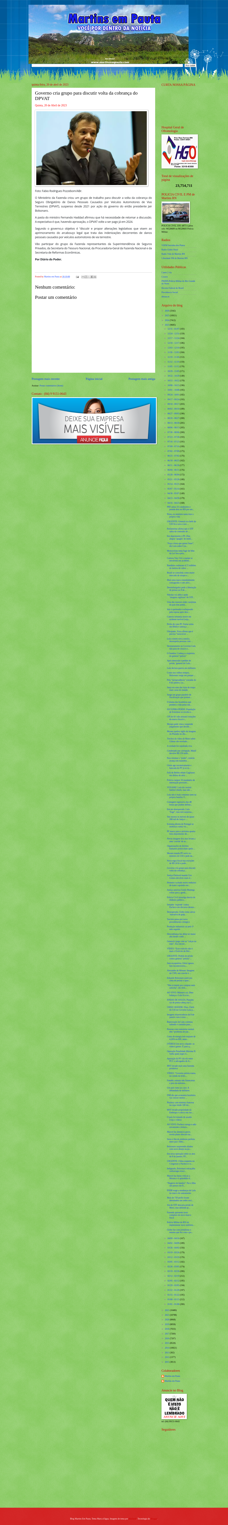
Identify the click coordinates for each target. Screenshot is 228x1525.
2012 (167, 1357)
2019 (167, 1324)
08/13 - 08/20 (174, 423)
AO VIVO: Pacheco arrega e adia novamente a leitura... (181, 1125)
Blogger (154, 1519)
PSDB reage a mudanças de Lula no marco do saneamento (181, 1191)
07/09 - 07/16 (174, 446)
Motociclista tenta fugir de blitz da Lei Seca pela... (180, 552)
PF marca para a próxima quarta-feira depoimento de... (181, 832)
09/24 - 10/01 (174, 395)
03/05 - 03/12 (174, 1262)
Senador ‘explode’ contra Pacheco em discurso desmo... (181, 906)
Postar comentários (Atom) (51, 385)
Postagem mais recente (46, 378)
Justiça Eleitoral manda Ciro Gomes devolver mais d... (179, 876)
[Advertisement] (181, 1482)
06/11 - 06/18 (174, 465)
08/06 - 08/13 (174, 427)
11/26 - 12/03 (174, 352)
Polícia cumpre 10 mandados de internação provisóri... (181, 781)
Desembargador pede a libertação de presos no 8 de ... (181, 588)
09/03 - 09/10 (174, 409)
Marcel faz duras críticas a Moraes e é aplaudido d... (179, 1177)
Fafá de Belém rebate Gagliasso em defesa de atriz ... (181, 774)
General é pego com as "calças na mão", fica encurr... (181, 942)
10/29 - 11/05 (174, 371)
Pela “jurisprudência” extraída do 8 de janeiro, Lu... (181, 681)
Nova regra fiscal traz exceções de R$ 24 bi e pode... (180, 862)
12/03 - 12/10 (174, 348)
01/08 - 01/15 (174, 1299)
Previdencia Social (170, 292)
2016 (167, 1338)
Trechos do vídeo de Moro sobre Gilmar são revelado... (181, 740)
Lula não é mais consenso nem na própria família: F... (181, 796)
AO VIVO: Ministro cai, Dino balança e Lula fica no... (180, 993)
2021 (167, 1315)
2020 (167, 1319)
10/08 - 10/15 (174, 385)
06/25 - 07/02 (174, 456)
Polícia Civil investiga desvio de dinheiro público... (181, 898)
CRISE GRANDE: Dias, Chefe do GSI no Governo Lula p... (180, 1008)
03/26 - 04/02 (174, 1248)
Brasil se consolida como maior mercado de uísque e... (180, 574)
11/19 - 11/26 (174, 357)
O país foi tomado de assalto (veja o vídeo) (179, 1118)
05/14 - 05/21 (174, 484)
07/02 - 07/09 (174, 451)
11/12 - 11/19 (174, 362)
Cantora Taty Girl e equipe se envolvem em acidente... (180, 559)
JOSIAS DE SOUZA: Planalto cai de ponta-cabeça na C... (180, 1001)
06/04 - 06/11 (174, 470)
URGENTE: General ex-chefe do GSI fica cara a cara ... (181, 522)
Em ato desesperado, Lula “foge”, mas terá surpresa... (180, 810)
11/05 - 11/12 (174, 366)
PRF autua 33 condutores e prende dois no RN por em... (180, 508)
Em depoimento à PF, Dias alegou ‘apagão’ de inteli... (179, 537)
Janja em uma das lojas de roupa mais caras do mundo (181, 688)
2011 (167, 1362)
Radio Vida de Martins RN (173, 254)
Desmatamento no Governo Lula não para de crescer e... (181, 647)
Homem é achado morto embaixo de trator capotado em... (181, 884)
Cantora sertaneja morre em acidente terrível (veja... (179, 618)
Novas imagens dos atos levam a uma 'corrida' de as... (181, 840)
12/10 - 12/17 (174, 343)
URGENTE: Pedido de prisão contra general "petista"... (180, 957)
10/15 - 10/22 (174, 380)
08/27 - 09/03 (174, 413)
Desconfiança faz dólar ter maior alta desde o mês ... (181, 935)
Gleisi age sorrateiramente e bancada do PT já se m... (179, 766)
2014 (167, 1348)
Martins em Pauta (172, 1376)
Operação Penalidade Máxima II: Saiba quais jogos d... (181, 1052)
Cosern (165, 277)
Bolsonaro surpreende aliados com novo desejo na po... (180, 1147)
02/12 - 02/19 (174, 1276)
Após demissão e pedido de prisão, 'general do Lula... (179, 662)
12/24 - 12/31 (174, 333)
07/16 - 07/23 (174, 441)
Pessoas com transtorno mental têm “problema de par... (180, 1030)
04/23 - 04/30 (174, 498)
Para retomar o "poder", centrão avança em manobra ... (181, 759)
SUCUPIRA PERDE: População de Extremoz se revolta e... (181, 710)
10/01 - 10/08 (174, 390)
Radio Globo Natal (170, 249)
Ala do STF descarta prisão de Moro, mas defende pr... (180, 1206)
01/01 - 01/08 (174, 1304)
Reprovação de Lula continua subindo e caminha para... (180, 1023)
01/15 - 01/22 (174, 1295)
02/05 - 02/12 (174, 1281)
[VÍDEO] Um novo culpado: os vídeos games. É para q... (180, 1045)
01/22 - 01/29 (174, 1290)
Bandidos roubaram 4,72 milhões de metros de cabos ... (181, 566)
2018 (167, 1329)
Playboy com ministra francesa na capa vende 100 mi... (180, 1103)
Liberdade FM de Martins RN (175, 258)
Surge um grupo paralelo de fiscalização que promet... (179, 696)
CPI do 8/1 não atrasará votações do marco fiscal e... (181, 718)
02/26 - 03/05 (174, 1266)
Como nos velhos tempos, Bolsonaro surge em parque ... (181, 674)
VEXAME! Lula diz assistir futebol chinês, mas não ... (179, 788)
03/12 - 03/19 (174, 1257)
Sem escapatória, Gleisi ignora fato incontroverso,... (180, 964)
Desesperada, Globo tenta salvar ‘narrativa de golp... (181, 913)
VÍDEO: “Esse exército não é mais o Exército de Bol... (180, 950)
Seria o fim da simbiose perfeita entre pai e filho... (181, 1140)
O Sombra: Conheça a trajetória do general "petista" (181, 654)
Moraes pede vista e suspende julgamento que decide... (180, 725)
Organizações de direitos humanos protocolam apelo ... (181, 847)
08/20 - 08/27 (174, 418)
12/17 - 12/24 (174, 338)
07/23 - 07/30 (174, 437)
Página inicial (94, 378)
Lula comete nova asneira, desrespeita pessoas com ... (180, 640)
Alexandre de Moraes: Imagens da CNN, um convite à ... (180, 971)
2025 (167, 315)
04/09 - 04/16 (174, 1238)
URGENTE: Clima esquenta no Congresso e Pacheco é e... (180, 1162)
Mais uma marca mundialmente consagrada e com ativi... (180, 581)
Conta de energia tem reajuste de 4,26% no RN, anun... (181, 1037)
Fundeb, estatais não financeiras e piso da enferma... (181, 1081)
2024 (167, 320)
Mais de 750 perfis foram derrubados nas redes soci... (180, 1199)
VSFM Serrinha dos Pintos (173, 245)
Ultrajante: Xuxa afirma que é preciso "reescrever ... (180, 632)
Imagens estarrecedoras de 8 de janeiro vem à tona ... (180, 1016)
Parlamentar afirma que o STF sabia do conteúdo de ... (180, 530)
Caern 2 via (167, 272)
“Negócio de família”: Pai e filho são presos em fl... (181, 1184)
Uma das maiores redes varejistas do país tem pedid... (181, 603)
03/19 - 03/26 (174, 1252)
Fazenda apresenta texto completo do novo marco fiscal (179, 1215)
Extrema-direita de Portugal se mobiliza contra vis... (180, 825)
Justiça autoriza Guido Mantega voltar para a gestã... (181, 891)
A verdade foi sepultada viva (179, 746)
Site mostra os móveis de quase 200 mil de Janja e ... (180, 818)
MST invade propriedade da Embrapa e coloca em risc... (180, 1111)
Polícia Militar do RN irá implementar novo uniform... (180, 1223)
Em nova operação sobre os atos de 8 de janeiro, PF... (181, 1155)
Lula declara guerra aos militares (181, 668)
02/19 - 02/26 (174, 1271)
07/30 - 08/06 (174, 432)
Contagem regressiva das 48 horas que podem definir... (179, 803)
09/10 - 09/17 (174, 404)
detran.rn (165, 296)
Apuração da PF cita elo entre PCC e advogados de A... (180, 1059)
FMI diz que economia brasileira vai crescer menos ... (181, 1096)
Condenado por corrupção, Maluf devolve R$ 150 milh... (181, 752)
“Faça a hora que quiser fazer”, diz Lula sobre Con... (180, 544)
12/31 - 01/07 (174, 329)
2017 (167, 1334)
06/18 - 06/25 (174, 460)
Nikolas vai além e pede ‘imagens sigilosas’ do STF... (180, 596)
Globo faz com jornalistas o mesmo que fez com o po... (180, 1231)
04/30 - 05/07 (174, 493)
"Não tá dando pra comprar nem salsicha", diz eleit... (181, 986)
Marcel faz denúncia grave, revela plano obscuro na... (179, 1133)
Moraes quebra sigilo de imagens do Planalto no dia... (181, 732)
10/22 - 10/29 (174, 376)
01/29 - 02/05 (174, 1285)
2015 (167, 1343)
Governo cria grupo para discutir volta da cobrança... (181, 869)
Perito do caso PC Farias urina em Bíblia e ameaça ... (180, 625)
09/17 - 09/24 (174, 399)
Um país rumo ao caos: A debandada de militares (178, 1089)
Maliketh (132, 1519)
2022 (167, 1310)
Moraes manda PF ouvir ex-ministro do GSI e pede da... (180, 854)
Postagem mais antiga (142, 378)
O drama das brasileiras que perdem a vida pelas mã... (179, 703)
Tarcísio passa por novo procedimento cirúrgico (178, 920)
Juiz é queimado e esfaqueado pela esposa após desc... (180, 610)
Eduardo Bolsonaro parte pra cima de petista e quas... (179, 979)
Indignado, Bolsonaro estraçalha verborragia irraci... (181, 1169)
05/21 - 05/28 (174, 479)
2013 (167, 1352)
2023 (167, 325)
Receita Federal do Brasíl (173, 288)
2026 (167, 311)
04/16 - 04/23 (174, 503)
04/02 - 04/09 (174, 1243)
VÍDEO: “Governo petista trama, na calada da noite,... (181, 1074)
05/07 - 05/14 (174, 489)
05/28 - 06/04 (174, 474)
